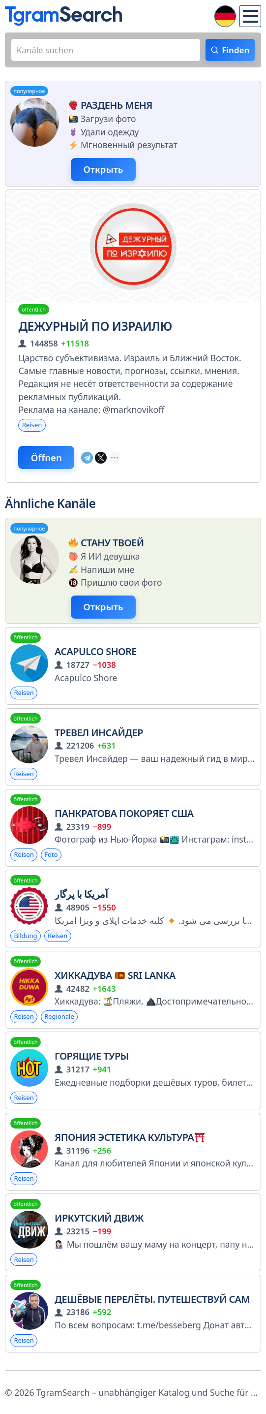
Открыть (104, 170)
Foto (52, 858)
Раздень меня (108, 105)
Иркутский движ (99, 1223)
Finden (235, 50)
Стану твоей (104, 545)
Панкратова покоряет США (124, 817)
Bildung (25, 939)
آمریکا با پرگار (81, 898)
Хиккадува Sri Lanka (115, 979)
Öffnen (47, 460)
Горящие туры (92, 1061)
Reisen (32, 426)
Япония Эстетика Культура (130, 1142)
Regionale (60, 1020)
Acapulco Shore (96, 655)
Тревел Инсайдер (99, 736)
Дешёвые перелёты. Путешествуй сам (152, 1304)
